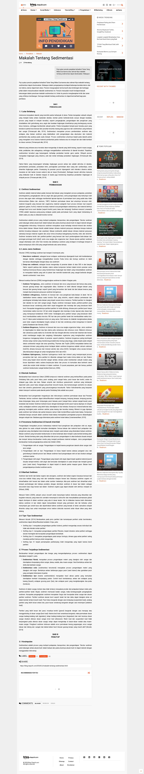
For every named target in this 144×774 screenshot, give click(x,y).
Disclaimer (70, 765)
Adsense (57, 10)
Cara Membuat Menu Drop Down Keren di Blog (108, 331)
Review (34, 10)
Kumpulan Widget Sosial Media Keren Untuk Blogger (109, 431)
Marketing (98, 10)
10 (101, 461)
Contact (71, 761)
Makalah (39, 53)
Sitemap (61, 761)
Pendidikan (29, 53)
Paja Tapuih (117, 78)
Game (119, 10)
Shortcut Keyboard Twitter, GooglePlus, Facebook (108, 197)
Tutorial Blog (70, 10)
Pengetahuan (84, 10)
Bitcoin (109, 10)
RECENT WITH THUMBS (106, 86)
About (62, 765)
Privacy (70, 758)
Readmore (102, 179)
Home (24, 10)
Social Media (45, 10)
